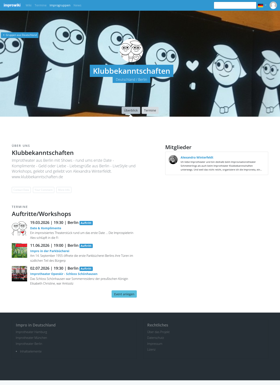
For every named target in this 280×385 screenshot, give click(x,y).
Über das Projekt (158, 332)
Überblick (131, 110)
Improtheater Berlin (29, 344)
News (77, 5)
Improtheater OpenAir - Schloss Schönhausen (63, 274)
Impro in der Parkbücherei (49, 251)
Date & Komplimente (45, 228)
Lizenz (151, 349)
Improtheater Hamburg (31, 332)
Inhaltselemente (31, 351)
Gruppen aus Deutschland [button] (20, 35)
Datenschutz (155, 338)
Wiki (29, 5)
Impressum (154, 344)
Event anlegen (124, 294)
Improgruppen (60, 5)
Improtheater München (31, 338)
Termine (41, 5)
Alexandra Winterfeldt (197, 157)
